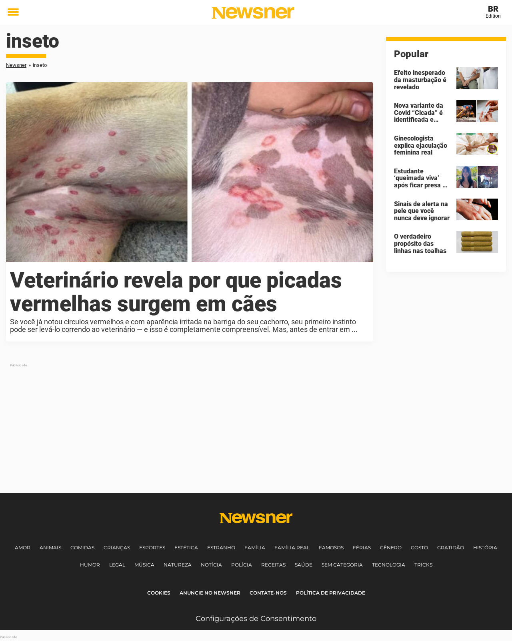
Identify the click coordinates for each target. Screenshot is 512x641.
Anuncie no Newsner (210, 593)
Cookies (158, 593)
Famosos (331, 548)
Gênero (391, 548)
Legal (117, 565)
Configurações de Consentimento (256, 618)
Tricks (423, 565)
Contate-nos (268, 593)
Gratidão (450, 548)
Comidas (82, 548)
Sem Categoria (342, 565)
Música (144, 565)
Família (254, 548)
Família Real (292, 548)
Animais (50, 548)
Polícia (241, 565)
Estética (186, 548)
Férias (362, 548)
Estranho (221, 548)
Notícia (211, 565)
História (485, 548)
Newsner (16, 65)
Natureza (178, 565)
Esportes (152, 548)
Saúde (303, 565)
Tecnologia (388, 565)
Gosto (419, 548)
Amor (22, 548)
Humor (90, 565)
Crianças (117, 548)
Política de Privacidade (330, 593)
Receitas (273, 565)
